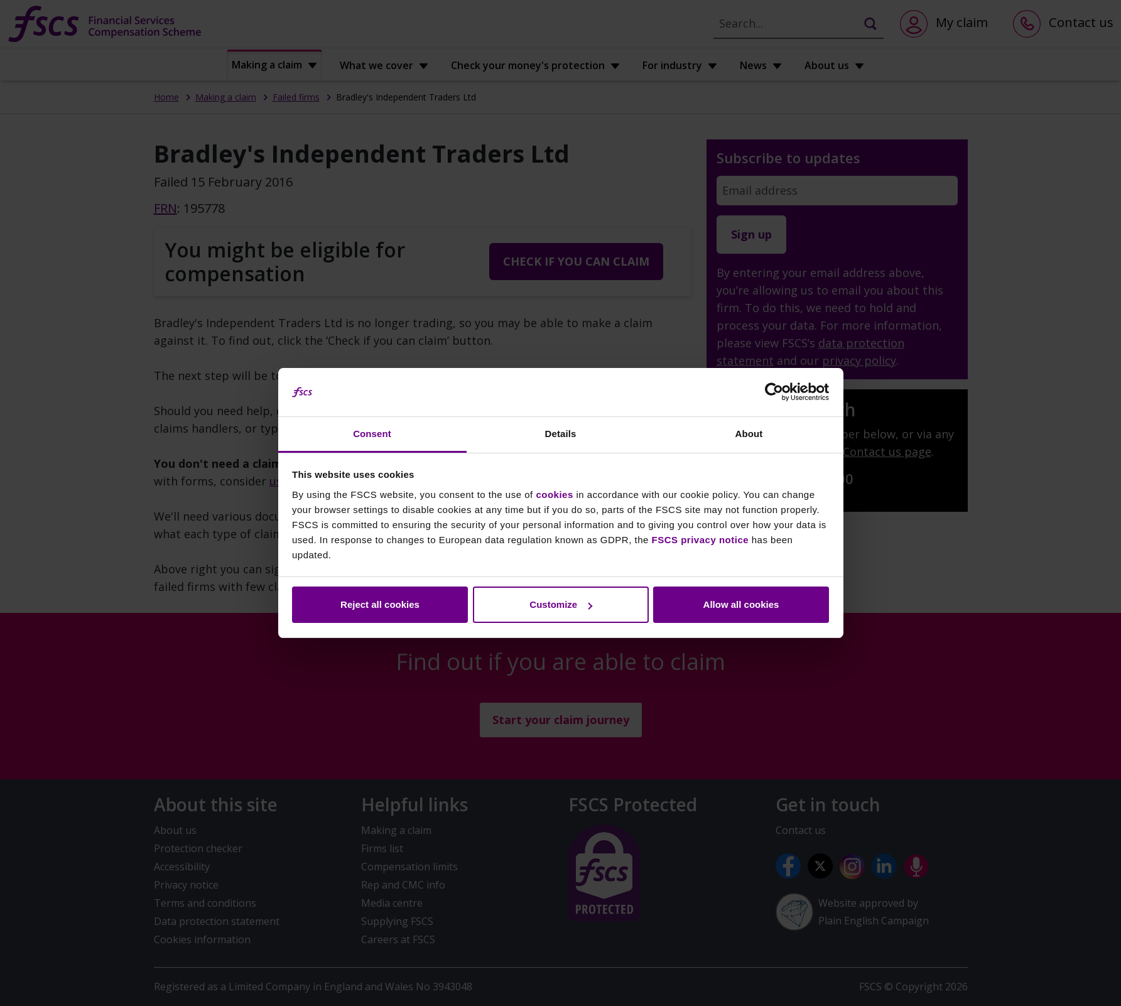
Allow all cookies (741, 604)
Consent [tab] (372, 433)
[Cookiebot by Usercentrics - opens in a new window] (774, 392)
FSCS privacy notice (700, 539)
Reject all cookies (380, 604)
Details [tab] (561, 433)
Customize (560, 604)
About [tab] (749, 433)
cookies (554, 494)
